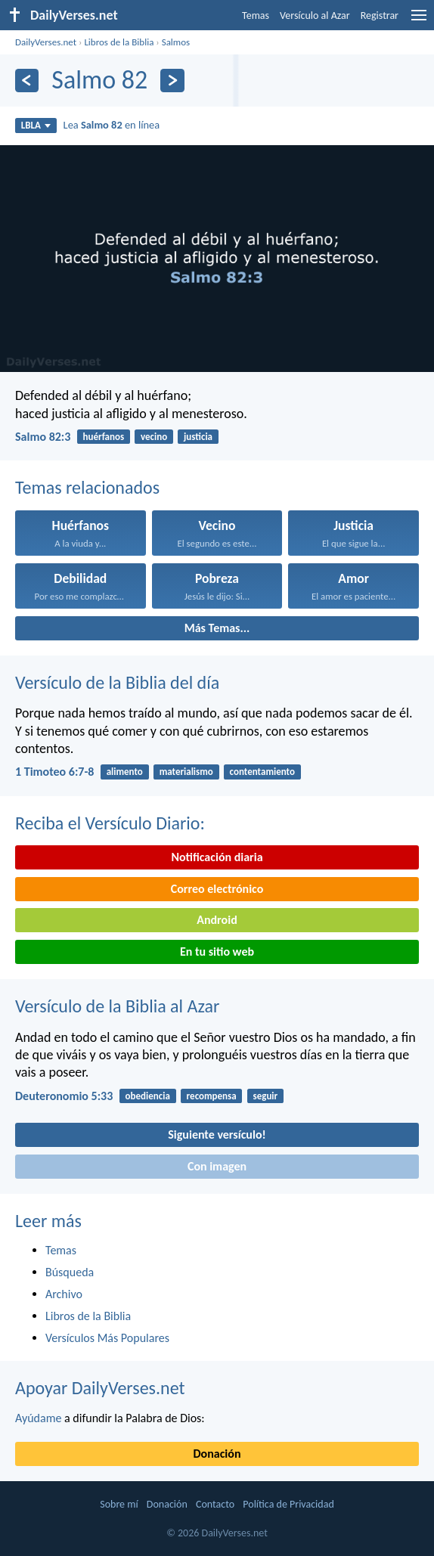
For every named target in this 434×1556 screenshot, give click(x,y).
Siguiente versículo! (216, 1134)
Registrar (379, 15)
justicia (198, 436)
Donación (217, 1453)
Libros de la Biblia (118, 42)
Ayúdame (38, 1418)
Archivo (63, 1294)
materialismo (186, 771)
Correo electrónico (217, 889)
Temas (255, 15)
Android (217, 920)
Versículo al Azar (315, 15)
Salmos (176, 42)
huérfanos (104, 436)
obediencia (148, 1096)
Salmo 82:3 (42, 436)
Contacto (215, 1504)
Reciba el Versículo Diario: (110, 823)
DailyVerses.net (45, 42)
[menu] (419, 21)
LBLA (36, 125)
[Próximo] (172, 80)
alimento (125, 771)
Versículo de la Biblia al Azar (117, 1006)
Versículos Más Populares (107, 1338)
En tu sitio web (217, 951)
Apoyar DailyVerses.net (100, 1388)
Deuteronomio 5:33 (64, 1096)
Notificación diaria (216, 857)
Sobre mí (119, 1504)
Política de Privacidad (288, 1504)
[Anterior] (27, 80)
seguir (265, 1096)
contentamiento (262, 771)
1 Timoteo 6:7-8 (54, 771)
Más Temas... (217, 628)
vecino (154, 436)
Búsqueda (69, 1272)
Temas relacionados (87, 487)
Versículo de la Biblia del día (117, 682)
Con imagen (217, 1166)
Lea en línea (112, 125)
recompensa (212, 1096)
